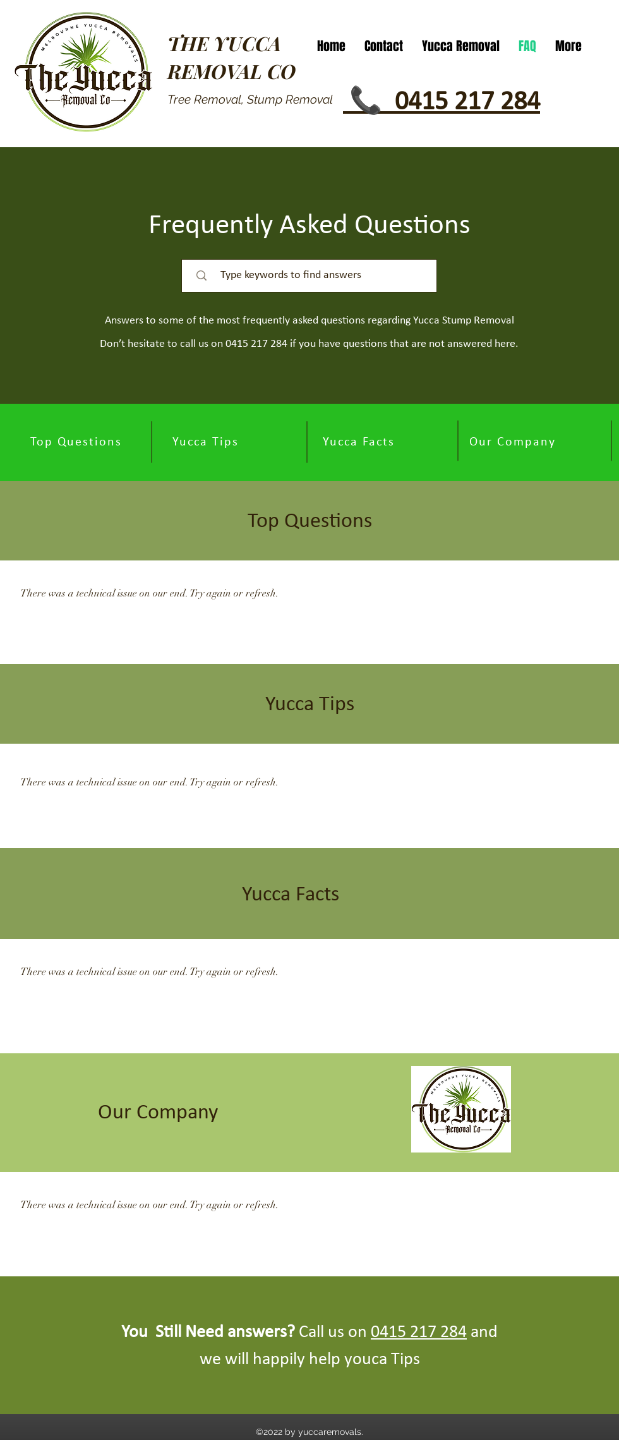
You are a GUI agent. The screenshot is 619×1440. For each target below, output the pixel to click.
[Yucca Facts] (360, 442)
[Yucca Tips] (207, 442)
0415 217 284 (419, 1332)
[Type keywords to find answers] (315, 276)
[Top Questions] (77, 442)
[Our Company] (514, 442)
